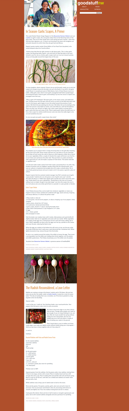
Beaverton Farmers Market (62, 36)
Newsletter (84, 9)
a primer (28, 37)
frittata (53, 247)
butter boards (52, 294)
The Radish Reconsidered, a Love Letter (48, 287)
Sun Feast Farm (48, 249)
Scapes (36, 247)
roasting (48, 400)
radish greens (33, 400)
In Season (31, 247)
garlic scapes (42, 247)
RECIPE (57, 400)
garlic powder (64, 247)
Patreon (97, 9)
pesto (57, 247)
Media (97, 6)
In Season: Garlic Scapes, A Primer (45, 31)
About (84, 6)
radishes (39, 400)
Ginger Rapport (39, 249)
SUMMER (48, 247)
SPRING (53, 400)
